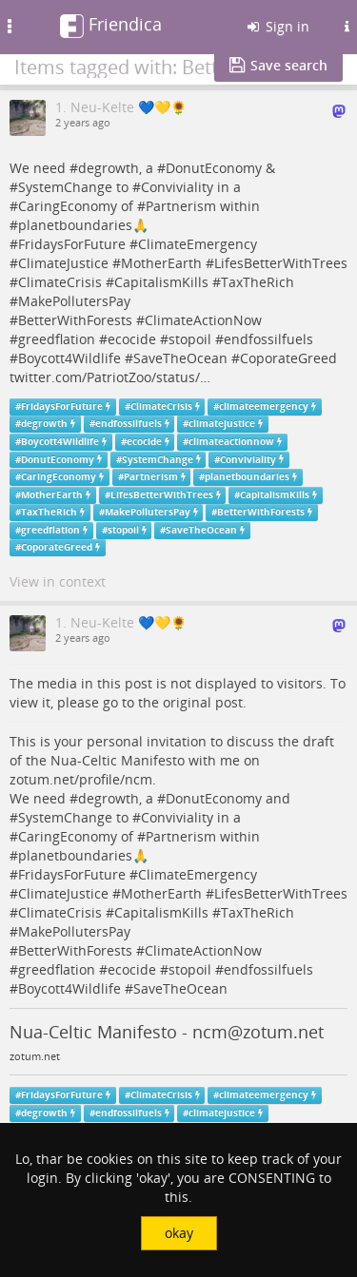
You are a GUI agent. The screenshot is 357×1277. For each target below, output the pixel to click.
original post (203, 702)
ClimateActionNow (203, 320)
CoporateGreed (288, 358)
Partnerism (181, 206)
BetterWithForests (75, 320)
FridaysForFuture (72, 244)
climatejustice (221, 423)
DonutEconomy (214, 168)
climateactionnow (231, 441)
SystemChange (65, 187)
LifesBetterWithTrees (280, 263)
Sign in (277, 26)
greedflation (56, 339)
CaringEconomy (67, 206)
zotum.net (35, 1056)
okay (179, 1233)
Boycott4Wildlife (69, 358)
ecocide (132, 339)
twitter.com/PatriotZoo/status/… (110, 377)
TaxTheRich (257, 282)
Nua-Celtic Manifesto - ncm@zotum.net (167, 1031)
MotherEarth (161, 263)
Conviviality (177, 187)
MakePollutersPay (74, 301)
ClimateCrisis (60, 282)
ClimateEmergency (197, 244)
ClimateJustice (63, 263)
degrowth (108, 168)
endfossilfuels (268, 339)
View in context (58, 581)
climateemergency (263, 406)
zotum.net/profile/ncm (81, 779)
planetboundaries (75, 225)
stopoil (190, 339)
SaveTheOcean (180, 358)
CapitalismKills (161, 282)
